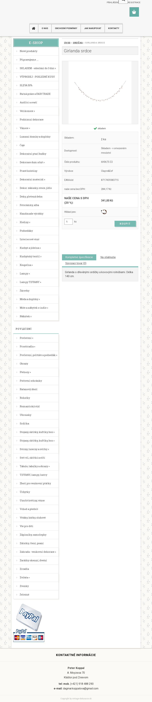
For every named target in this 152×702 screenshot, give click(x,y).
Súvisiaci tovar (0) (75, 263)
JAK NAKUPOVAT (92, 28)
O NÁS (45, 28)
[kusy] (68, 222)
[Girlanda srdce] (100, 92)
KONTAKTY (113, 28)
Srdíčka (78, 42)
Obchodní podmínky (66, 28)
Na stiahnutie (108, 257)
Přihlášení (112, 2)
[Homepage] (35, 28)
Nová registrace (131, 2)
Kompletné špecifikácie (79, 257)
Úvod (67, 42)
